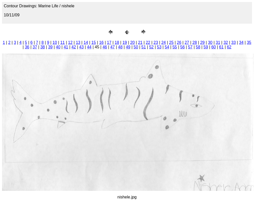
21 (140, 42)
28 (195, 42)
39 (50, 47)
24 (163, 42)
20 (132, 42)
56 (182, 47)
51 (143, 47)
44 (89, 47)
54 (167, 47)
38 (42, 47)
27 (187, 42)
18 (117, 42)
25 (171, 42)
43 (81, 47)
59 (206, 47)
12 (70, 42)
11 (62, 42)
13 (78, 42)
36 (27, 47)
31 (218, 42)
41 (66, 47)
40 (58, 47)
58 (198, 47)
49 (128, 47)
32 (226, 42)
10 (54, 42)
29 (202, 42)
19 (124, 42)
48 (120, 47)
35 (249, 42)
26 (179, 42)
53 (159, 47)
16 (101, 42)
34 (241, 42)
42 (74, 47)
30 (210, 42)
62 (229, 47)
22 (148, 42)
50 (136, 47)
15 (93, 42)
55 (174, 47)
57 (190, 47)
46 (105, 47)
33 (233, 42)
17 (109, 42)
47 (112, 47)
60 (213, 47)
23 (155, 42)
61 (221, 47)
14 (86, 42)
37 (35, 47)
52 (151, 47)
